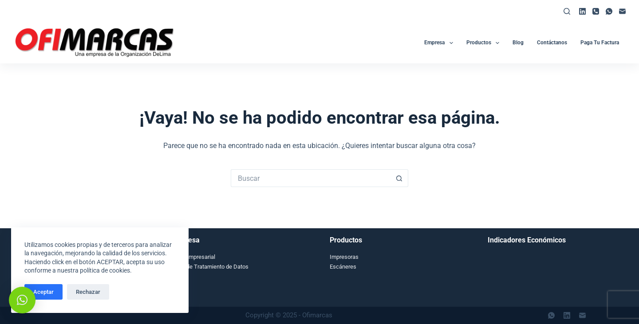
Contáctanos (552, 42)
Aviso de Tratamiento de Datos (209, 266)
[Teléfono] (595, 11)
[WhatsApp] (609, 11)
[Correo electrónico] (622, 11)
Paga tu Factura (599, 42)
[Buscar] (567, 11)
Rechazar (88, 292)
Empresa (440, 43)
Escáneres (343, 266)
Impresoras (344, 257)
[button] (22, 300)
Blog (518, 42)
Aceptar (43, 292)
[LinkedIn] (582, 11)
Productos (484, 43)
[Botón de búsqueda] (399, 178)
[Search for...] (310, 178)
